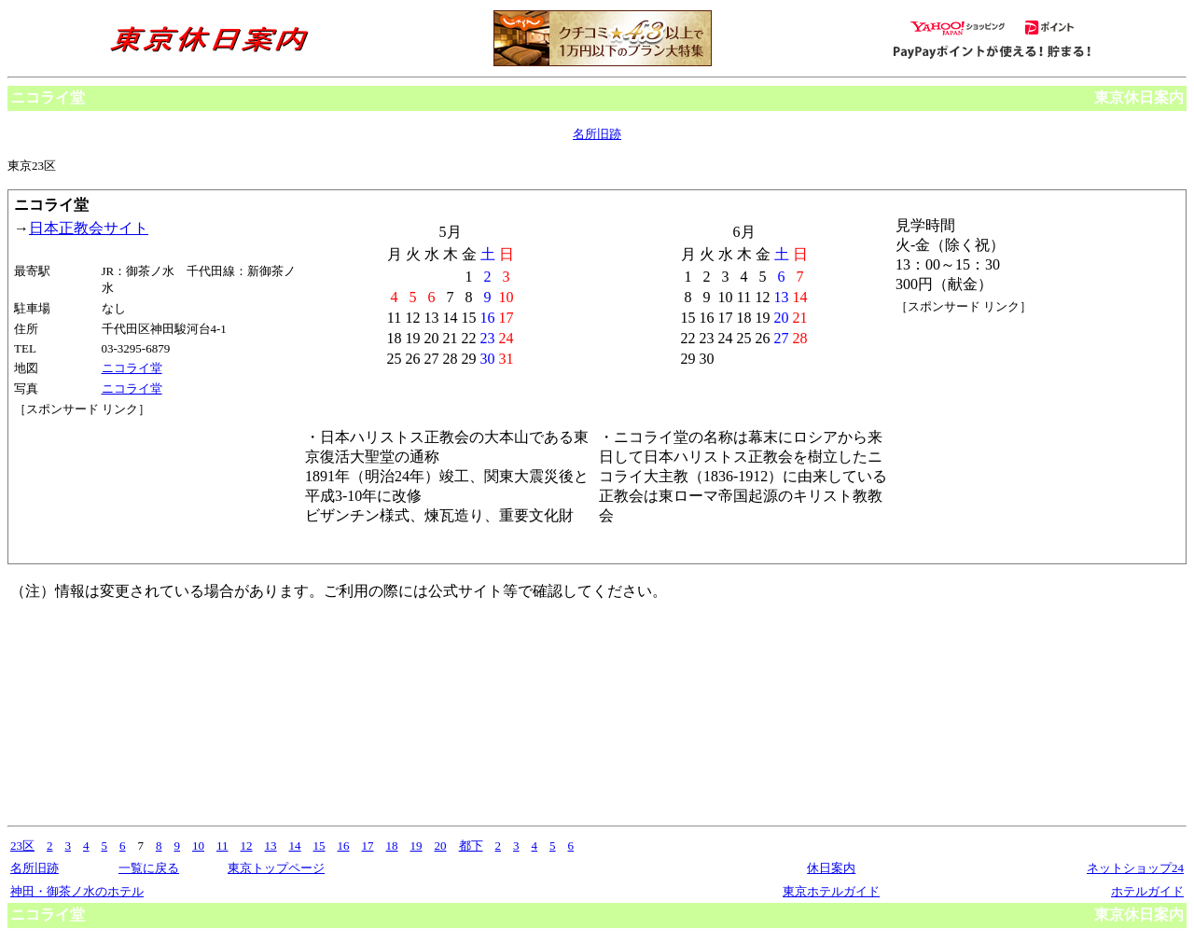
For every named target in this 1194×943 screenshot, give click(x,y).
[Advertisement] (98, 488)
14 (295, 846)
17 (368, 846)
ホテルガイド (1147, 891)
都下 (471, 846)
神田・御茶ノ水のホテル (77, 891)
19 (416, 846)
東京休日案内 (1139, 97)
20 (441, 846)
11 (222, 846)
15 (319, 846)
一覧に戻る (148, 868)
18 (392, 846)
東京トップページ (276, 868)
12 (247, 846)
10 (198, 846)
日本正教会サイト (88, 228)
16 (344, 846)
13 (271, 846)
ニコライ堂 (132, 368)
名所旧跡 (597, 134)
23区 (22, 846)
